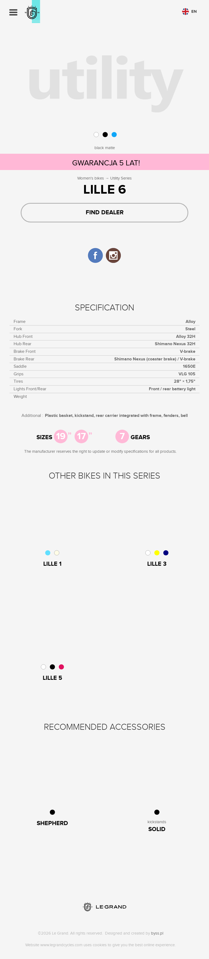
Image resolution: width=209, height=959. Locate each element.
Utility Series (121, 178)
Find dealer (105, 212)
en (189, 11)
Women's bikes (90, 178)
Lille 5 (52, 678)
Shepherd (52, 823)
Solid (156, 829)
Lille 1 (52, 564)
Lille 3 (157, 564)
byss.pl (157, 933)
